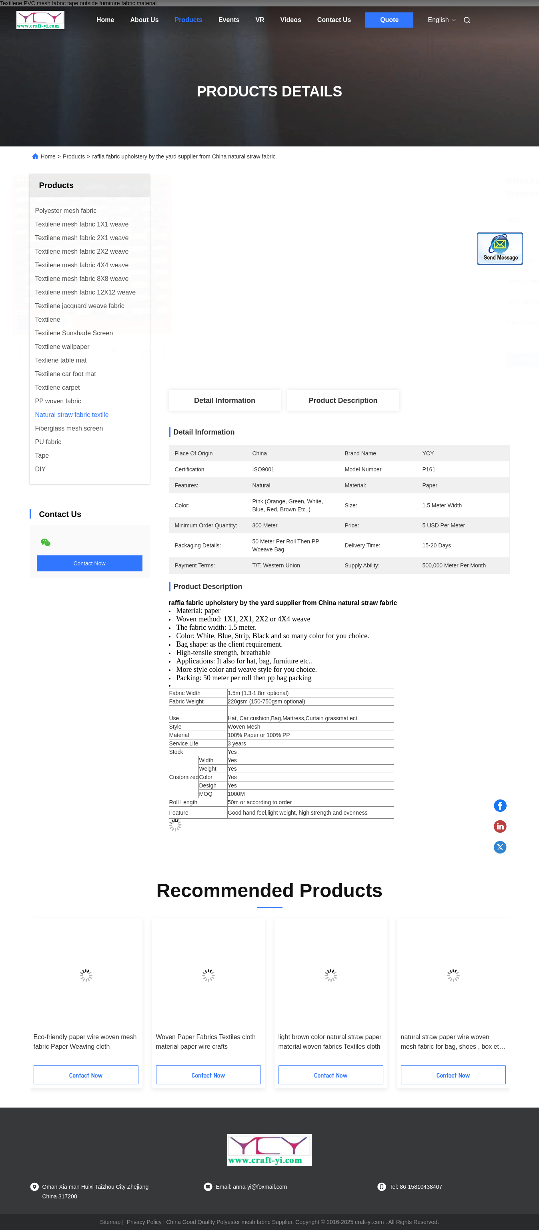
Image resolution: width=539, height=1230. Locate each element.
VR (259, 19)
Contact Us (334, 19)
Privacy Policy (144, 1222)
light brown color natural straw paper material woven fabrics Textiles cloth (330, 1042)
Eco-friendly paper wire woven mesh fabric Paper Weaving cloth (85, 1042)
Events (228, 19)
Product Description (343, 401)
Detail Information (224, 401)
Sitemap (110, 1222)
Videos (291, 19)
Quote (389, 19)
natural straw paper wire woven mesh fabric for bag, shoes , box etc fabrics (451, 1043)
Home (105, 19)
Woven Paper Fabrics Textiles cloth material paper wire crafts (206, 1042)
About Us (144, 19)
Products (188, 19)
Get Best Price (386, 360)
